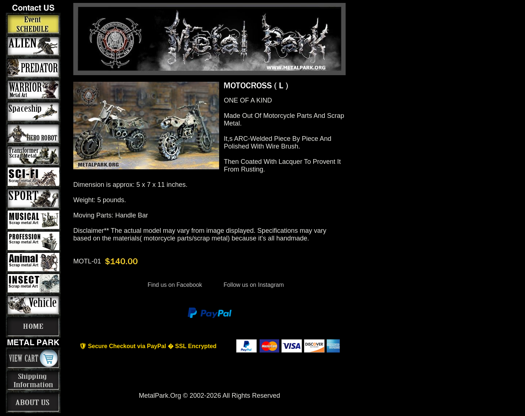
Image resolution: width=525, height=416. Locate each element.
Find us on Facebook (174, 285)
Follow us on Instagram (253, 285)
